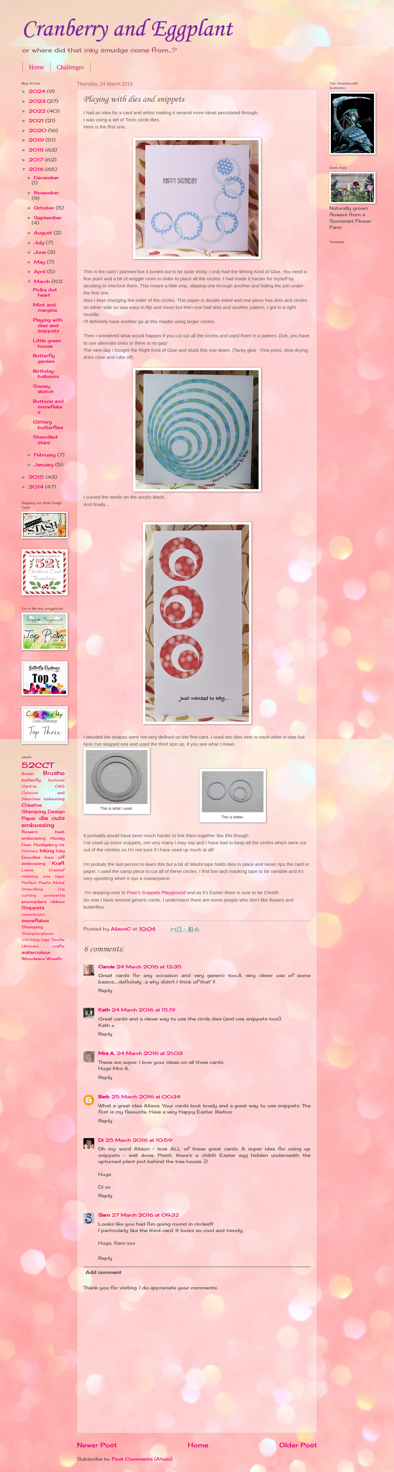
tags (45, 939)
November (46, 193)
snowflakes (35, 920)
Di (100, 1140)
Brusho (54, 773)
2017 (37, 160)
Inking (47, 851)
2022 (38, 111)
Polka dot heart (45, 292)
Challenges (70, 67)
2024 (38, 91)
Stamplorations (38, 933)
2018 (37, 150)
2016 (37, 169)
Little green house (47, 343)
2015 (37, 477)
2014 (37, 487)
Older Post (298, 1445)
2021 (37, 121)
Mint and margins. (45, 307)
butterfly (31, 779)
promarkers (34, 901)
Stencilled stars (45, 439)
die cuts (52, 818)
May (40, 262)
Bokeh (28, 773)
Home (36, 67)
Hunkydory (45, 844)
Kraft (58, 863)
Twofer (58, 939)
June (40, 252)
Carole (106, 967)
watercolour (36, 952)
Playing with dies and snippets (47, 325)
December (46, 177)
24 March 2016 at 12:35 (149, 967)
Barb (104, 1097)
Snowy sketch (43, 389)
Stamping (32, 926)
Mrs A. (106, 1053)
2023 (38, 101)
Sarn (104, 1215)
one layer (54, 876)
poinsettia (54, 895)
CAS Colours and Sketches (43, 792)
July (40, 242)
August (44, 233)
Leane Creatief (43, 870)
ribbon (57, 901)
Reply (105, 990)
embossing (38, 825)
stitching (30, 939)
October (45, 208)
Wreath (54, 958)
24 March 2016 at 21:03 (150, 1053)
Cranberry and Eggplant (127, 29)
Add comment (103, 1272)
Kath (104, 1010)
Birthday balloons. (46, 373)
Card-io (29, 786)
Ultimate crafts (43, 946)
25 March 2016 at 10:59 (138, 1140)
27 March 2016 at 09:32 (145, 1215)
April (40, 271)
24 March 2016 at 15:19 (143, 1010)
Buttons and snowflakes (48, 407)
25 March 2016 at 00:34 (145, 1097)
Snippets (33, 907)
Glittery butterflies (48, 424)
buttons (56, 780)
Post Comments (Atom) (142, 1459)
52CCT (37, 765)
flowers (30, 831)
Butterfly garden (44, 358)
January (44, 465)
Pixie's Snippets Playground (156, 892)
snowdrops (33, 914)
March (42, 281)
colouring (54, 798)
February (45, 455)
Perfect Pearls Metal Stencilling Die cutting (43, 889)
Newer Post (97, 1445)
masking (30, 876)
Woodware (33, 958)
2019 (37, 140)
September (48, 218)
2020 (38, 130)
